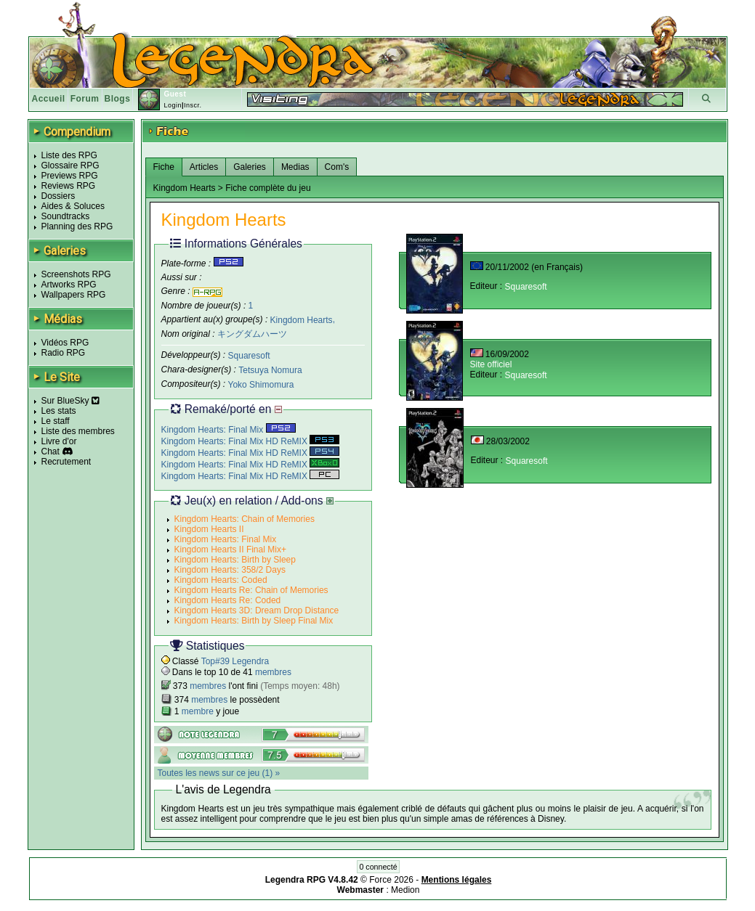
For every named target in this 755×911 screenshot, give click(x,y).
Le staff (55, 421)
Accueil (48, 99)
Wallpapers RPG (73, 295)
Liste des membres (78, 431)
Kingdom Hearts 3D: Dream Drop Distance (256, 610)
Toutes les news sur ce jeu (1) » (219, 773)
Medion (405, 890)
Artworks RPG (69, 284)
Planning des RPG (77, 226)
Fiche (163, 167)
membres (273, 672)
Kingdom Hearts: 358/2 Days (230, 570)
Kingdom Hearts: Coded (220, 580)
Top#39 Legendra (235, 661)
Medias (295, 167)
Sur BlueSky (70, 401)
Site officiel (491, 364)
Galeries (249, 167)
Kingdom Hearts (301, 319)
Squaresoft (249, 356)
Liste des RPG (69, 155)
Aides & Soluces (73, 206)
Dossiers (58, 196)
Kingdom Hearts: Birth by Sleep (235, 560)
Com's (337, 167)
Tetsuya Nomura (270, 370)
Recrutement (66, 462)
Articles (204, 167)
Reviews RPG (68, 186)
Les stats (58, 411)
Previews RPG (69, 176)
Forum (85, 99)
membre (198, 711)
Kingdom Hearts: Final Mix (228, 430)
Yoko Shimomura (261, 385)
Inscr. (193, 105)
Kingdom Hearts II (209, 529)
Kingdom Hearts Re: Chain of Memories (251, 590)
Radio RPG (63, 353)
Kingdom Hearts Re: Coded (227, 600)
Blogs (118, 99)
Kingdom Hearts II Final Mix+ (230, 549)
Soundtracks (65, 216)
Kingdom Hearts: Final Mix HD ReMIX (250, 441)
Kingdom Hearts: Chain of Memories (244, 519)
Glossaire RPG (70, 165)
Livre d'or (59, 441)
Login (172, 105)
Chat (50, 451)
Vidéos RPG (65, 343)
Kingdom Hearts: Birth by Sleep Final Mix (254, 621)
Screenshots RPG (76, 274)
